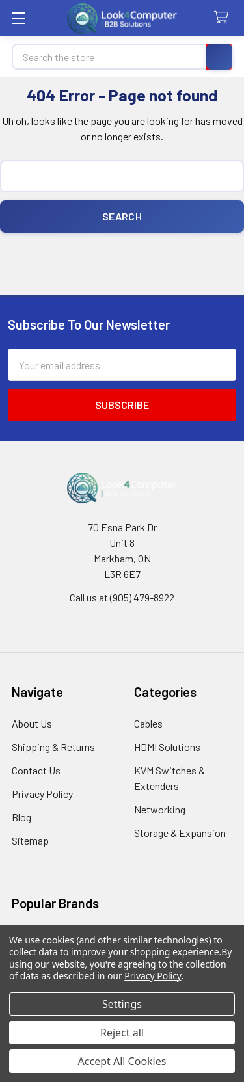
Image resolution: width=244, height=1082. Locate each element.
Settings (122, 1004)
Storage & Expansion (180, 832)
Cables (148, 723)
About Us (32, 723)
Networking (159, 809)
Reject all (122, 1032)
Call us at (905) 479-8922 (122, 597)
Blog (21, 817)
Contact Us (36, 770)
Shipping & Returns (53, 747)
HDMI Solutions (167, 747)
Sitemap (30, 840)
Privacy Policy (42, 793)
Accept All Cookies (122, 1061)
